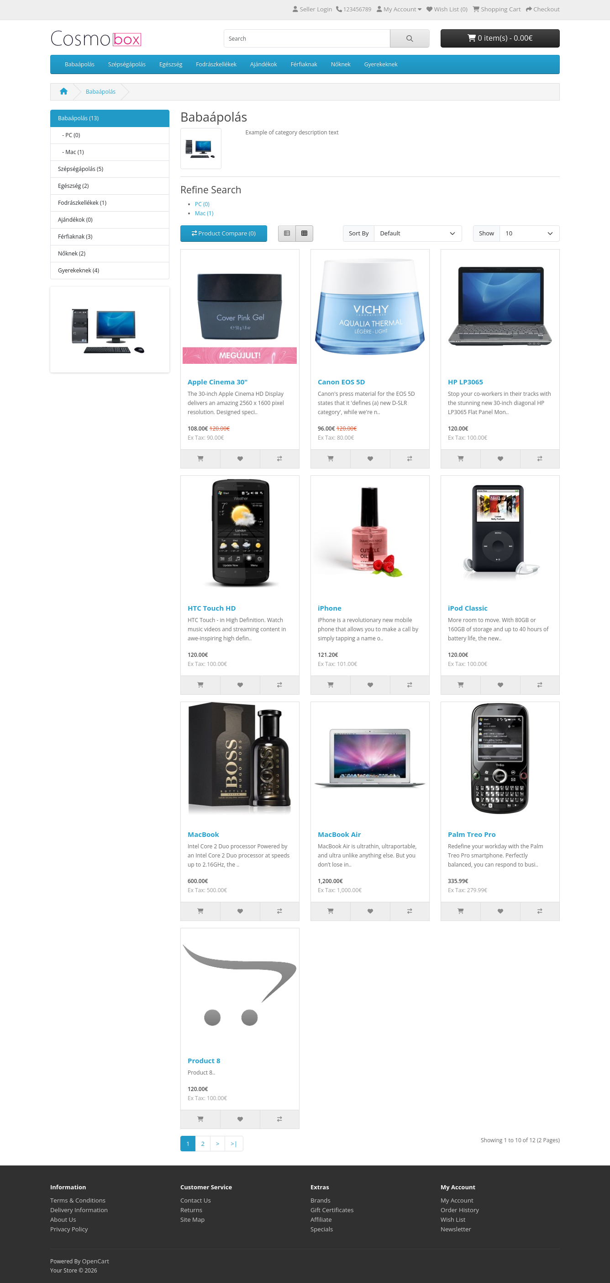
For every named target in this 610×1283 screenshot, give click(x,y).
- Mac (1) (71, 152)
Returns (191, 1210)
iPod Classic (468, 607)
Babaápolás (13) (78, 118)
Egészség (170, 64)
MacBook (203, 834)
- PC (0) (69, 135)
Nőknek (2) (71, 253)
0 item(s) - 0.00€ (500, 38)
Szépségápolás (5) (80, 169)
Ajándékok (263, 64)
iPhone (330, 607)
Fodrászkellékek (216, 64)
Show (486, 233)
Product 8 (204, 1060)
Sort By (358, 233)
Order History (460, 1210)
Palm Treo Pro (472, 834)
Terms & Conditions (77, 1200)
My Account (457, 1200)
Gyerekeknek (381, 64)
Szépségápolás (127, 64)
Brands (320, 1200)
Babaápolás (80, 64)
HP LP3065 (465, 381)
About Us (63, 1219)
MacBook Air (339, 834)
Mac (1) (204, 213)
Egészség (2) (73, 186)
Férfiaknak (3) (75, 236)
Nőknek (341, 64)
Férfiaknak (304, 64)
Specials (321, 1229)
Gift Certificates (331, 1210)
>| (234, 1143)
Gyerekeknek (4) (78, 270)
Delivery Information (79, 1210)
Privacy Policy (69, 1229)
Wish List (453, 1219)
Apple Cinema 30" (217, 381)
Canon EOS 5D (341, 381)
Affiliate (321, 1219)
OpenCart (95, 1261)
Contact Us (195, 1200)
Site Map (192, 1219)
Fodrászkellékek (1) (82, 203)
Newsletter (456, 1229)
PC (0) (202, 204)
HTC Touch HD (212, 607)
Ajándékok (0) (75, 220)
